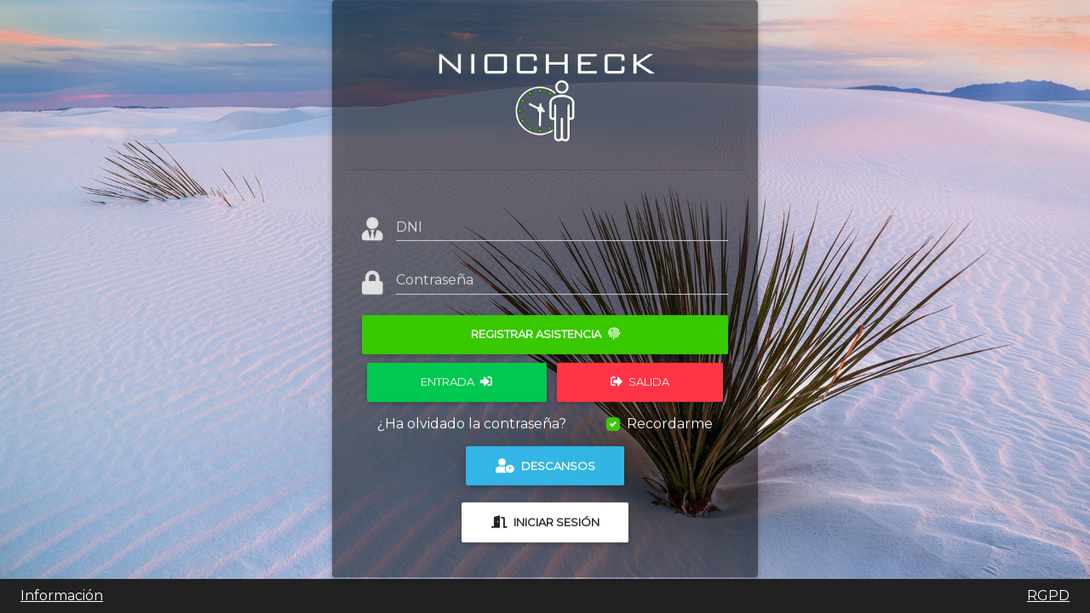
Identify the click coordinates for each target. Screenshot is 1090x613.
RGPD (1048, 595)
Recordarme (670, 417)
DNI (409, 220)
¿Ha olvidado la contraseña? (471, 417)
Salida (640, 374)
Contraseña (434, 273)
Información (61, 595)
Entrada (456, 374)
